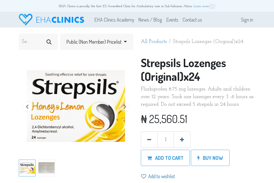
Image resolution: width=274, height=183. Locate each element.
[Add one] (182, 139)
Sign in (247, 19)
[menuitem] (114, 19)
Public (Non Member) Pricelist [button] (94, 41)
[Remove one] (149, 139)
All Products (154, 41)
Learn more (204, 6)
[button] (27, 106)
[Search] (49, 42)
